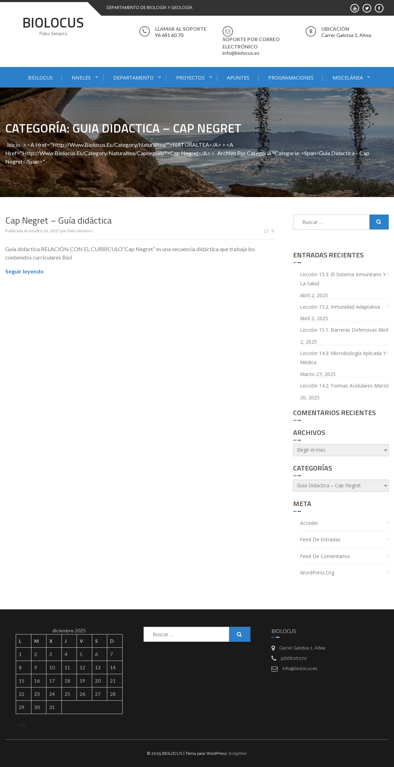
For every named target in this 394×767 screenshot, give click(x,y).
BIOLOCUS (53, 22)
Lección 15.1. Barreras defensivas (338, 329)
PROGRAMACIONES (291, 77)
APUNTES (238, 77)
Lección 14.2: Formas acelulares (336, 385)
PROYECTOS (190, 77)
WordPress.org (317, 572)
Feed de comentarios (325, 556)
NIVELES (81, 77)
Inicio (13, 144)
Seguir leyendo (24, 271)
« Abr (21, 725)
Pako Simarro (79, 230)
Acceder (309, 523)
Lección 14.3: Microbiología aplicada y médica (343, 358)
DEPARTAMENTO (133, 77)
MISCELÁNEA (348, 77)
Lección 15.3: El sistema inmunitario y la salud (343, 279)
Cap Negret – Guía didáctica (58, 220)
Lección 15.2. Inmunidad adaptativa (340, 306)
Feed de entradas (320, 539)
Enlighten (238, 753)
